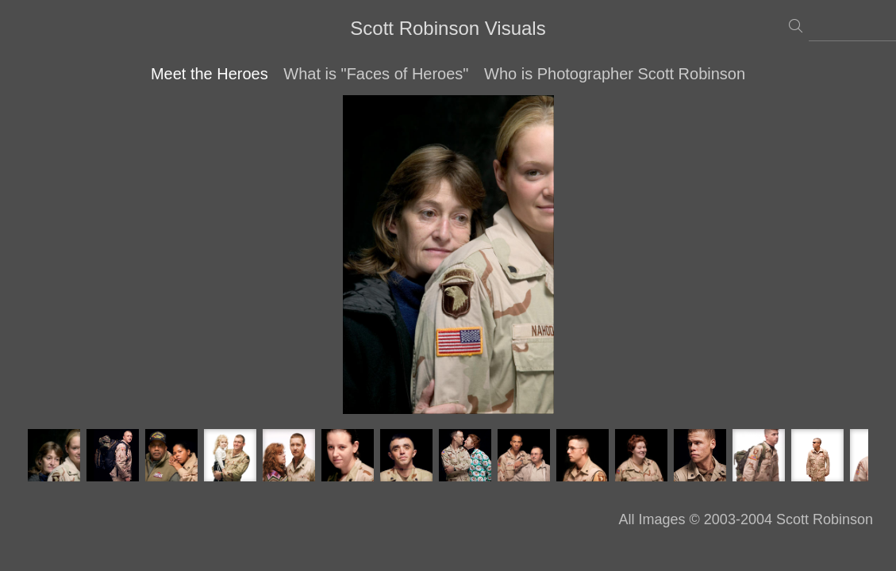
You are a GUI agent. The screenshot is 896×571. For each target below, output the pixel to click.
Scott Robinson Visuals (447, 28)
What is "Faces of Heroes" (375, 73)
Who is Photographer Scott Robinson (614, 73)
